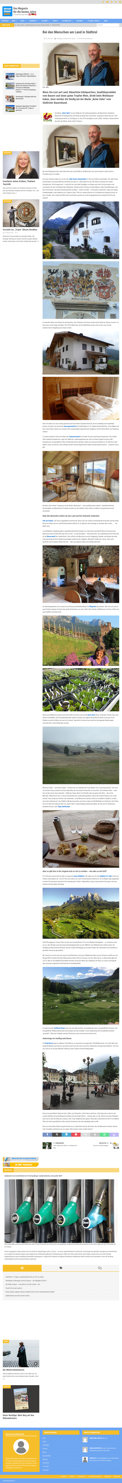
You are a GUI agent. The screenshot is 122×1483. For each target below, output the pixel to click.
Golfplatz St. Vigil (106, 876)
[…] (15, 193)
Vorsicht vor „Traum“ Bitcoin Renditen (20, 229)
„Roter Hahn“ (66, 113)
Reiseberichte (67, 38)
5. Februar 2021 (9, 233)
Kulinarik (45, 21)
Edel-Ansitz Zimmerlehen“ (78, 179)
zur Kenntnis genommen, (72, 1429)
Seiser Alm (91, 715)
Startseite (5, 21)
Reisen (55, 21)
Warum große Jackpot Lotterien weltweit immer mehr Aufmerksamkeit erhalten (30, 1292)
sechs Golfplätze (79, 876)
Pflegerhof (92, 607)
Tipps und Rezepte (64, 807)
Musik (106, 21)
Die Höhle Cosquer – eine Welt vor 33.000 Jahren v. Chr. (23, 1284)
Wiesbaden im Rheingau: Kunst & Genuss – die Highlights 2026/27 (26, 1281)
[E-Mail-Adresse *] (86, 1423)
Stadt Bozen (49, 1043)
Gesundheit (32, 21)
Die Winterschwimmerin (13, 1369)
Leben (22, 21)
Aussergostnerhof (70, 426)
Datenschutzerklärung (64, 1428)
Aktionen (79, 21)
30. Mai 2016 (49, 38)
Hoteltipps (60, 38)
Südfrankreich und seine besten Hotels (17, 1296)
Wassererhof (51, 536)
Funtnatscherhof (74, 437)
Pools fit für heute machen (14, 1288)
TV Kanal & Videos (93, 21)
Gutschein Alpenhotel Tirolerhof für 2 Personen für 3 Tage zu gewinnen (26, 108)
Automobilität (66, 21)
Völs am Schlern (48, 521)
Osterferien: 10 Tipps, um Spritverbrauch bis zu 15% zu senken (25, 1277)
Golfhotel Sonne (59, 1028)
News (13, 21)
